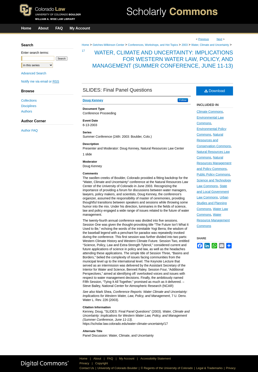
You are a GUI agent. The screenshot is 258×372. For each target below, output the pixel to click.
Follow (182, 100)
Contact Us (86, 368)
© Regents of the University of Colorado (167, 368)
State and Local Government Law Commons (213, 191)
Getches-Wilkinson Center (108, 44)
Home (85, 44)
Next (219, 39)
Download (214, 91)
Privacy (84, 363)
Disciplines (28, 106)
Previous (203, 39)
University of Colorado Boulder (117, 368)
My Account (127, 358)
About (97, 358)
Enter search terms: (35, 52)
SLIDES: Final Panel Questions (117, 90)
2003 (185, 44)
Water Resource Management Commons (213, 220)
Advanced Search (33, 73)
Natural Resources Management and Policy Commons (214, 163)
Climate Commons (210, 111)
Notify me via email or (40, 81)
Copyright (101, 363)
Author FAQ (29, 130)
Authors (26, 111)
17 (83, 50)
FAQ (110, 358)
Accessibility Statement (155, 358)
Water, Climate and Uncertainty (210, 44)
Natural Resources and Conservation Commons (214, 140)
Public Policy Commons (213, 174)
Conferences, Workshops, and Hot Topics (153, 44)
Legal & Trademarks (209, 368)
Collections (29, 100)
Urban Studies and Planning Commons (212, 203)
